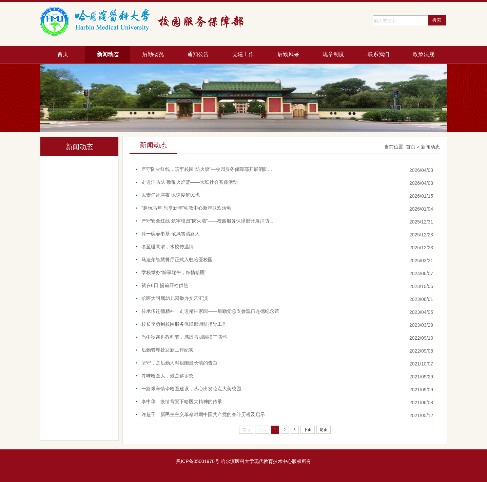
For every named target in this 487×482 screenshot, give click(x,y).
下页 (308, 429)
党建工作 (243, 54)
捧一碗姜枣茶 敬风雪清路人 (170, 233)
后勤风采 (288, 54)
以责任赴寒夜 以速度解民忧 (170, 195)
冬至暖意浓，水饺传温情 (167, 246)
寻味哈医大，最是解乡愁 (167, 375)
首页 (62, 54)
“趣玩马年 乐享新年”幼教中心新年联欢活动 (186, 208)
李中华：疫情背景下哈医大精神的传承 (181, 401)
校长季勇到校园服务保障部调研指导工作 (184, 324)
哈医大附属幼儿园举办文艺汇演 (174, 298)
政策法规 (423, 54)
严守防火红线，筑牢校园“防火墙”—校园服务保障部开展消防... (206, 169)
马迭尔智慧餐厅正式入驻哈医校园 (177, 259)
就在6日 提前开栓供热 (164, 285)
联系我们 (378, 54)
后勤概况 (153, 54)
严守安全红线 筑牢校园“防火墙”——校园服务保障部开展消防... (207, 221)
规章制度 (333, 54)
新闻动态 (108, 54)
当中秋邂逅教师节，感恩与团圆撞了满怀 (184, 337)
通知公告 (198, 54)
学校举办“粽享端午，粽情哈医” (173, 272)
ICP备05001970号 (200, 461)
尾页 (323, 429)
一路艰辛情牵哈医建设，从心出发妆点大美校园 (191, 388)
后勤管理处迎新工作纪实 (167, 350)
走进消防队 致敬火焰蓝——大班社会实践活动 (189, 182)
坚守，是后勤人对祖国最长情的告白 (179, 362)
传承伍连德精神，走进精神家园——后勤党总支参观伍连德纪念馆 (210, 311)
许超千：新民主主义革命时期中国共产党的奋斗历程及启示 (203, 414)
